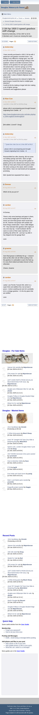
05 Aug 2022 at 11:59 (9, 187)
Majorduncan (27, 367)
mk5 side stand (12, 552)
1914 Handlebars (13, 427)
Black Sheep (27, 433)
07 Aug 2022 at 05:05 (9, 251)
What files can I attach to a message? (18, 647)
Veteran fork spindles (14, 367)
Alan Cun (9, 99)
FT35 (9, 467)
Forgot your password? (13, 630)
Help (15, 706)
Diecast (22, 600)
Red (21, 558)
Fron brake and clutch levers (16, 474)
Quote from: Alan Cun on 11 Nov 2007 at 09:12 (19, 144)
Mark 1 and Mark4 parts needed (17, 480)
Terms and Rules (21, 706)
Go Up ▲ (29, 706)
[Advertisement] (19, 512)
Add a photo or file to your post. (16, 643)
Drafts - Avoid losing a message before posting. (21, 638)
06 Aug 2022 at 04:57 (9, 208)
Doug (15, 449)
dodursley (9, 47)
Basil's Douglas (13, 600)
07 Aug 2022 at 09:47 (9, 280)
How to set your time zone (14, 632)
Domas (8, 184)
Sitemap (28, 710)
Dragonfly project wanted (15, 487)
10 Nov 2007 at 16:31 (9, 50)
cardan (8, 205)
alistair (9, 391)
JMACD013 (23, 441)
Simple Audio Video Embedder (17, 710)
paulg (30, 474)
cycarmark (13, 456)
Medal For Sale (13, 558)
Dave (27, 461)
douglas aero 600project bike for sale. (19, 389)
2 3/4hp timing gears (14, 433)
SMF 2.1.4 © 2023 (14, 708)
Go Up (4, 305)
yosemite (10, 482)
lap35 (15, 467)
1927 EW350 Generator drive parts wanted (21, 454)
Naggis (28, 487)
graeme (8, 248)
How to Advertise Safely (15, 461)
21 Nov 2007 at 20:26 (9, 137)
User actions (32, 41)
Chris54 (23, 427)
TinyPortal (9, 706)
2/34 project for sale (13, 373)
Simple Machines (24, 708)
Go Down (5, 41)
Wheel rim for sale (13, 403)
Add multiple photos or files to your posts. (19, 645)
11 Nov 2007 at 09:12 (9, 102)
